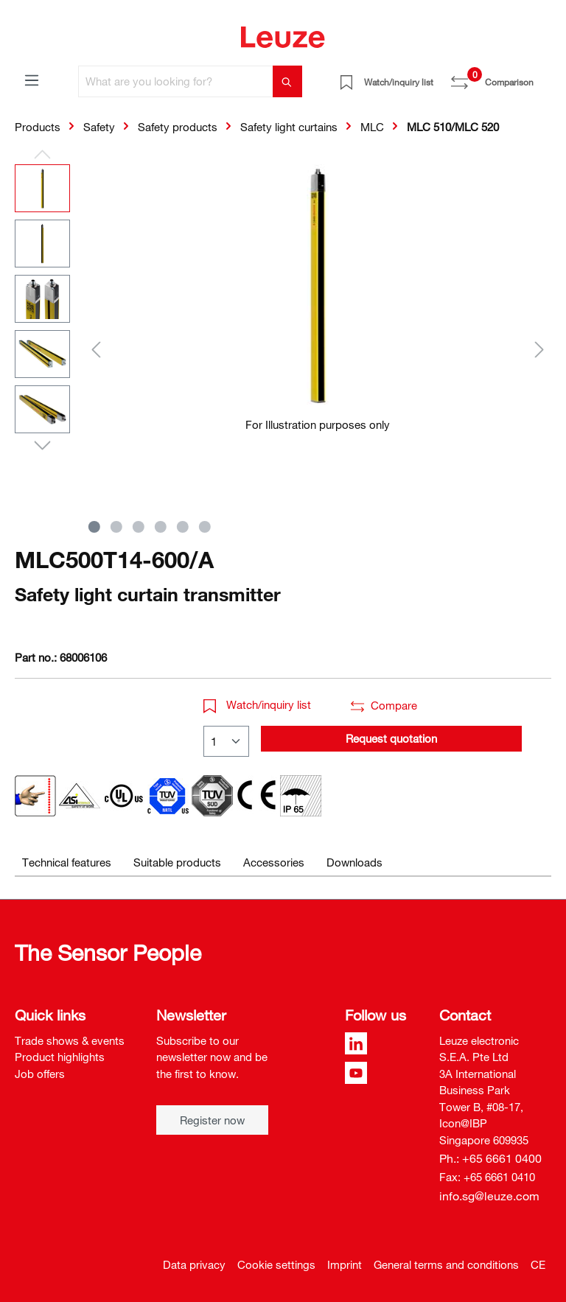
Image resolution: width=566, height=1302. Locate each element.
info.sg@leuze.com (489, 1196)
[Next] (539, 349)
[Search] (287, 81)
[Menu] (32, 80)
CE (538, 1264)
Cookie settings (276, 1264)
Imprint (344, 1264)
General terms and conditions (446, 1264)
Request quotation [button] (391, 738)
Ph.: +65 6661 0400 (490, 1158)
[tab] (67, 862)
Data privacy (194, 1264)
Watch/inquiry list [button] (257, 704)
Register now (212, 1120)
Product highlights (60, 1056)
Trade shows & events (70, 1040)
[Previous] (96, 349)
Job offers (40, 1073)
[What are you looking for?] (175, 81)
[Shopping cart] (542, 76)
